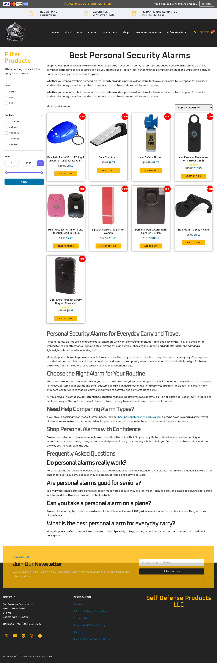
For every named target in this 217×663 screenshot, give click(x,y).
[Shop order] (193, 108)
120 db (12, 121)
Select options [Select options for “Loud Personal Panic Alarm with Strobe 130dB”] (193, 176)
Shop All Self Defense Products (91, 639)
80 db (12, 127)
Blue (11, 97)
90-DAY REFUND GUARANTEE (159, 12)
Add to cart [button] (65, 174)
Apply (24, 182)
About (68, 32)
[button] (195, 32)
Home (55, 32)
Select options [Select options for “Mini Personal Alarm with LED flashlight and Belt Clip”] (66, 246)
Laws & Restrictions (147, 32)
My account (110, 32)
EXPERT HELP (101, 12)
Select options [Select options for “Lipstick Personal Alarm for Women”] (108, 246)
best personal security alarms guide (139, 417)
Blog (79, 32)
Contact (93, 32)
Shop (126, 32)
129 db (12, 138)
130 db (12, 133)
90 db (12, 144)
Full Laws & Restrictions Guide (90, 611)
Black (12, 91)
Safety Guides (176, 32)
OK (40, 163)
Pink (11, 103)
